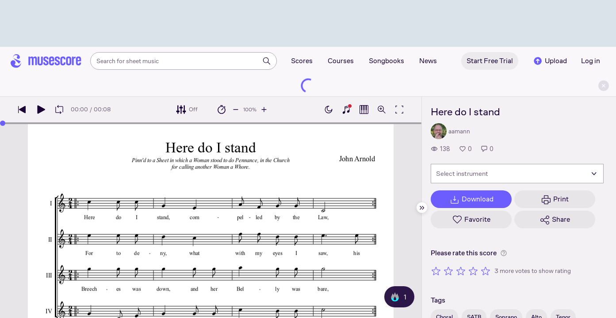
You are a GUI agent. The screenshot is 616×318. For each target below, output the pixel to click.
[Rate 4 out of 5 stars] (473, 270)
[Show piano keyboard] (346, 109)
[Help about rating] (503, 253)
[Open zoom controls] (381, 109)
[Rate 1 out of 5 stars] (436, 270)
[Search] (266, 61)
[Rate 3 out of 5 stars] (460, 270)
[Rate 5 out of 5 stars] (485, 270)
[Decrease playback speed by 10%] (235, 109)
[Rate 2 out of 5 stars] (448, 270)
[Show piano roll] (364, 109)
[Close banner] (603, 85)
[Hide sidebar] (422, 207)
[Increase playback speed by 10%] (264, 109)
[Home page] (46, 61)
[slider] (2, 123)
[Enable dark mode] (328, 109)
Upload (549, 61)
